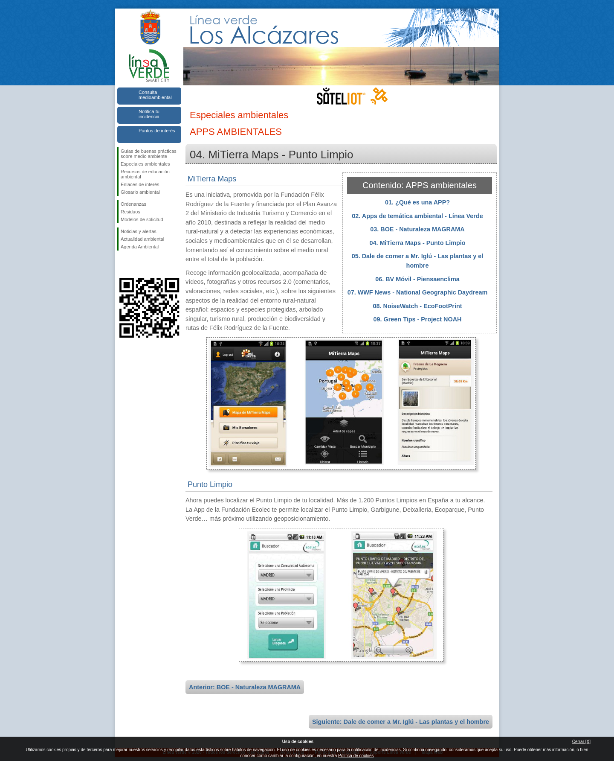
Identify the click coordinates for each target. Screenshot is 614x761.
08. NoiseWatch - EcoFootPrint (417, 306)
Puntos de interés (157, 130)
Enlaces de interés (140, 184)
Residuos (130, 211)
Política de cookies (356, 755)
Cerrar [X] (581, 741)
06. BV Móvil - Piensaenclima (417, 279)
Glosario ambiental (140, 192)
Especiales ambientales (145, 163)
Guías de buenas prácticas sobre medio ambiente (149, 154)
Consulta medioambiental (155, 95)
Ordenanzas (133, 204)
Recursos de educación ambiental (145, 174)
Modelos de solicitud (142, 219)
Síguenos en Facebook (122, 264)
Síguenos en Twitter (136, 264)
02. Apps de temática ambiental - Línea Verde (417, 216)
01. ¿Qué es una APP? (417, 202)
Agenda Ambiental (140, 246)
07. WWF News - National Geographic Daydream (418, 292)
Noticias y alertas (138, 231)
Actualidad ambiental (142, 239)
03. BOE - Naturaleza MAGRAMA (417, 229)
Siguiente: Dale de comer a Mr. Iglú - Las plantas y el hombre (400, 721)
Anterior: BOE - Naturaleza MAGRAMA (245, 687)
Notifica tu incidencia (149, 114)
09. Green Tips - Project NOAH (418, 319)
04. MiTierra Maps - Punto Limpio (417, 242)
